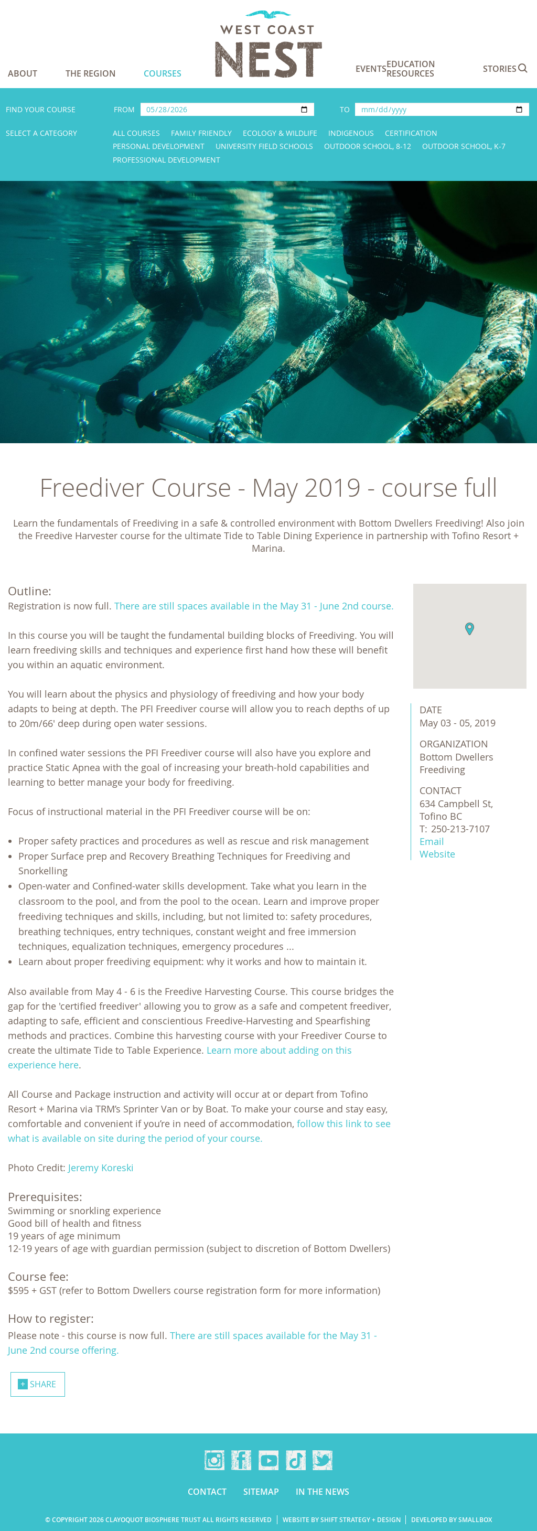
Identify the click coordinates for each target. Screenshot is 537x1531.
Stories (500, 68)
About (22, 73)
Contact (207, 1491)
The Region (91, 73)
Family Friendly (201, 133)
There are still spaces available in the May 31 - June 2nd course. (254, 605)
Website (437, 854)
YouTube (268, 1460)
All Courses (136, 133)
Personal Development (159, 146)
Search (523, 68)
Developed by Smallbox (451, 1519)
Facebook (241, 1460)
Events (371, 68)
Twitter (322, 1460)
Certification (411, 133)
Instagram (214, 1460)
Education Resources (410, 68)
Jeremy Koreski (101, 1167)
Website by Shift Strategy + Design (342, 1519)
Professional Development (166, 160)
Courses (162, 73)
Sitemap (261, 1491)
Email (432, 841)
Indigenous (351, 133)
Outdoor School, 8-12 (367, 146)
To (345, 109)
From (124, 109)
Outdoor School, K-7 (464, 146)
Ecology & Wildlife (280, 133)
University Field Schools (264, 146)
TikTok (296, 1460)
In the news (322, 1491)
